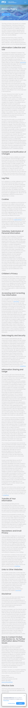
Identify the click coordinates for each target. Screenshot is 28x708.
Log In (25, 2)
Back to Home (6, 14)
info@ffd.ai (23, 366)
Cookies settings (11, 703)
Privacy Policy (6, 700)
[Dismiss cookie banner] (24, 695)
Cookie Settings (17, 219)
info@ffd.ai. (6, 495)
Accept (20, 703)
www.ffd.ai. (16, 301)
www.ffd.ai (23, 62)
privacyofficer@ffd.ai (7, 682)
